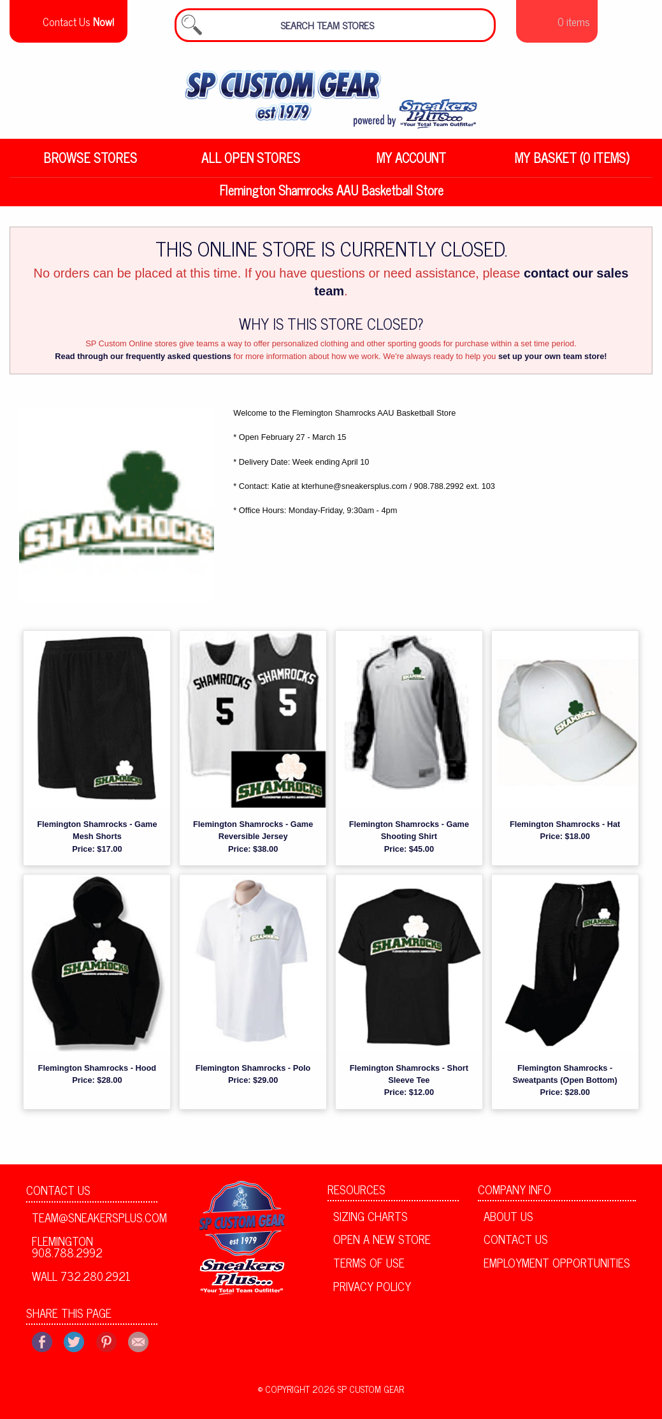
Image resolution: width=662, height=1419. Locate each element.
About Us (508, 1222)
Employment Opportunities (557, 1268)
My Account (411, 163)
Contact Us (58, 1196)
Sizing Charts (370, 1222)
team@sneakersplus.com (94, 1223)
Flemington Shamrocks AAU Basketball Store (331, 196)
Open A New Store (382, 1245)
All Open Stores (250, 163)
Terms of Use (369, 1268)
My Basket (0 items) (572, 163)
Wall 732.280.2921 (81, 1282)
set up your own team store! (552, 362)
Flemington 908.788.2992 (67, 1253)
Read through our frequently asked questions (143, 362)
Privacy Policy (372, 1292)
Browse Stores (90, 163)
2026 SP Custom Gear (358, 1395)
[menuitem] (90, 164)
